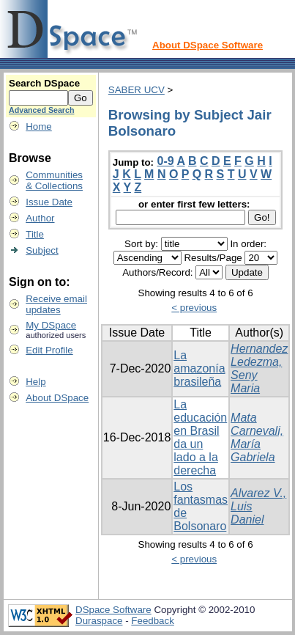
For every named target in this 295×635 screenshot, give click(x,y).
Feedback (152, 620)
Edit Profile (49, 350)
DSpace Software (113, 609)
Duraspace (98, 620)
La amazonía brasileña (199, 368)
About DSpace (57, 397)
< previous (194, 307)
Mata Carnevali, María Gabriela (257, 437)
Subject (42, 250)
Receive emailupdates (56, 304)
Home (39, 126)
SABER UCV (136, 89)
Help (35, 381)
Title (35, 234)
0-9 (165, 161)
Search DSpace (44, 83)
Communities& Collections (54, 180)
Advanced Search (41, 110)
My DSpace (51, 325)
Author (40, 218)
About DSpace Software (207, 45)
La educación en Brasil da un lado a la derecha (200, 437)
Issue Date (49, 202)
